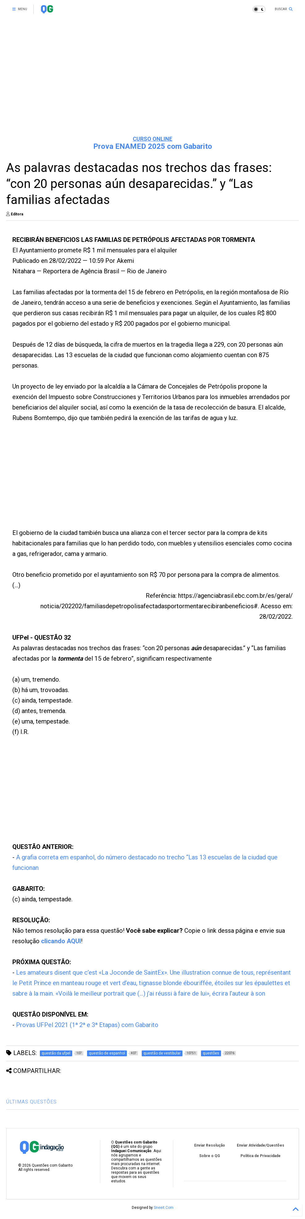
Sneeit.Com (163, 1207)
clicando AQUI (61, 941)
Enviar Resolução (209, 1145)
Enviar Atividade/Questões (260, 1145)
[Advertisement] (152, 83)
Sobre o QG (209, 1156)
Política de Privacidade (260, 1156)
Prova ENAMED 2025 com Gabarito (152, 146)
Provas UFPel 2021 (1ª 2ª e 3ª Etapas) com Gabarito (87, 1025)
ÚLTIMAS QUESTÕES (31, 1102)
